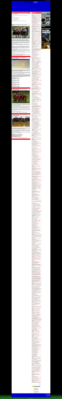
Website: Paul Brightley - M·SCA (31, 398)
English (49, 0)
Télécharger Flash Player (35, 2)
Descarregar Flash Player (36, 1)
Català (46, 0)
